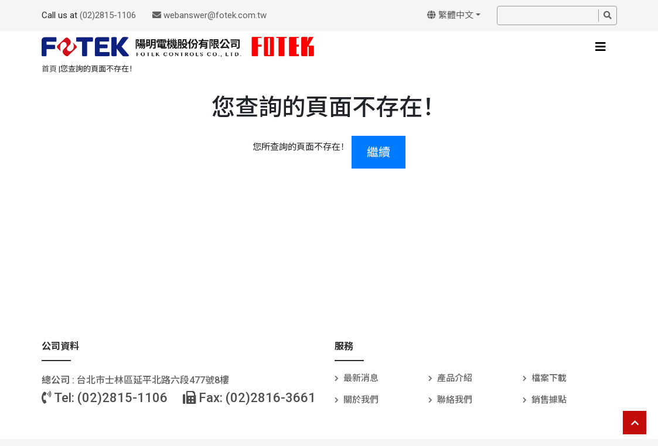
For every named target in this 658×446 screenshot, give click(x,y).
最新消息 (361, 378)
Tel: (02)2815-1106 (105, 397)
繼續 (378, 152)
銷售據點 (549, 399)
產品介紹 (454, 378)
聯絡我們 (454, 399)
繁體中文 (450, 15)
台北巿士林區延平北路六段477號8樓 (153, 380)
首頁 (49, 68)
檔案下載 (549, 378)
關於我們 (361, 399)
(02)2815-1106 (108, 15)
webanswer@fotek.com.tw (209, 15)
